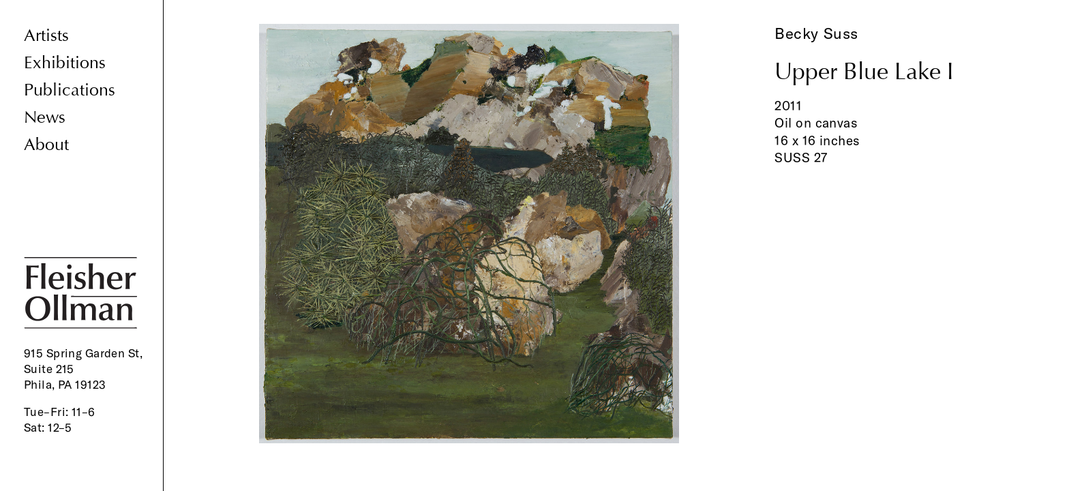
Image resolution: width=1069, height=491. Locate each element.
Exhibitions (65, 63)
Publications (69, 90)
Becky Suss (816, 33)
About (46, 144)
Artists (46, 35)
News (44, 117)
